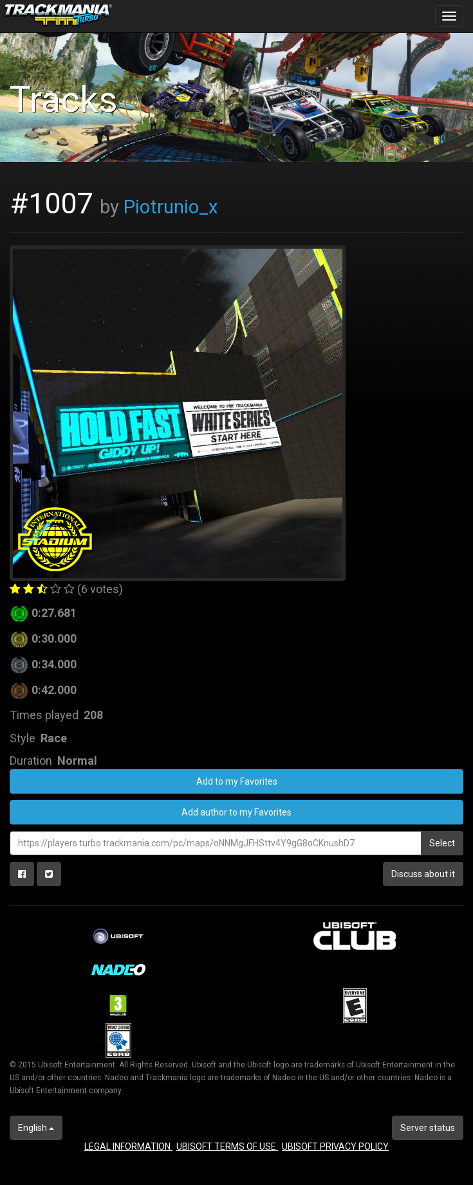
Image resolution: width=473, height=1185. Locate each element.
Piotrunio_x (171, 207)
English (36, 1128)
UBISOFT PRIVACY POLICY (335, 1146)
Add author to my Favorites (236, 812)
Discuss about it (423, 874)
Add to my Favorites (236, 781)
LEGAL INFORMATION (128, 1146)
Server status (427, 1128)
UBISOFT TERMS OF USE (227, 1146)
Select (442, 843)
